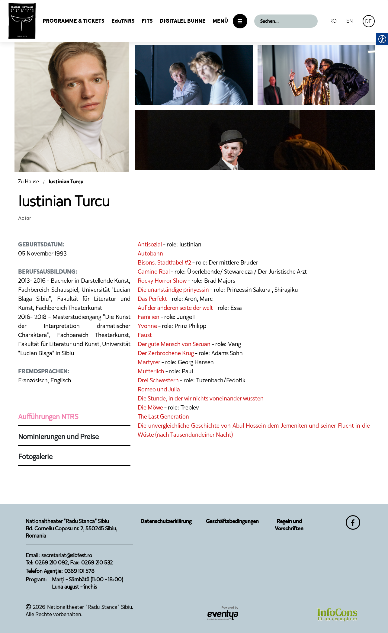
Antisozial (150, 244)
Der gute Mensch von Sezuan (174, 344)
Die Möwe (150, 407)
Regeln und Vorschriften (289, 525)
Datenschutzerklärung (165, 521)
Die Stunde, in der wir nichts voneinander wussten (201, 398)
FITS (147, 21)
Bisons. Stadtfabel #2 (164, 262)
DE (368, 21)
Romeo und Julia (159, 389)
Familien (148, 317)
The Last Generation (163, 416)
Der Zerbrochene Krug (166, 353)
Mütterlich (151, 371)
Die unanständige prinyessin (173, 290)
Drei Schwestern (158, 380)
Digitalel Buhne (183, 21)
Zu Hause (29, 181)
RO (333, 21)
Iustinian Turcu (66, 181)
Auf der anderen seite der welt (175, 308)
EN (349, 21)
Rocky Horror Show (162, 280)
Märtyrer (149, 362)
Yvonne (147, 326)
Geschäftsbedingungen (232, 521)
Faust (145, 335)
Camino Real (154, 271)
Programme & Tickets (73, 21)
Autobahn (150, 253)
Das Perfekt (153, 299)
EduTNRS (123, 21)
